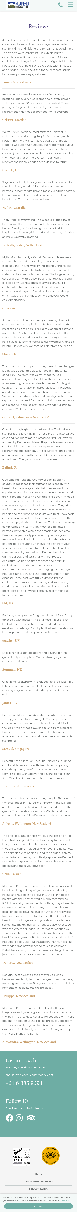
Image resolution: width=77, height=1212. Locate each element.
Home (38, 1173)
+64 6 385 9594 (24, 1083)
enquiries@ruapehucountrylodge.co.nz (30, 1075)
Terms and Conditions (38, 1181)
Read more (66, 1200)
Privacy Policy (38, 1189)
